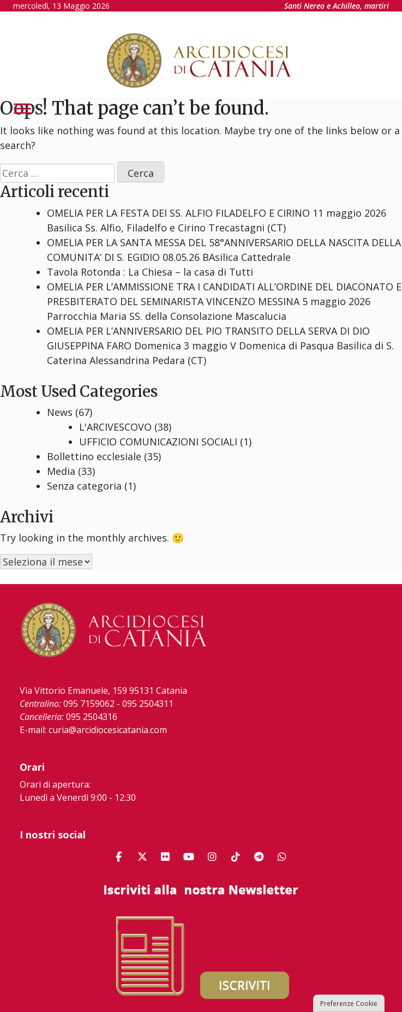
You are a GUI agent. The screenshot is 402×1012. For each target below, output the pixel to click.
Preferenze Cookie (348, 1003)
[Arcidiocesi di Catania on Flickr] (165, 856)
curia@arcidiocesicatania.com (108, 730)
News (60, 412)
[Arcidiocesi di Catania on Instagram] (212, 856)
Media (61, 471)
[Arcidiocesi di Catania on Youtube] (189, 856)
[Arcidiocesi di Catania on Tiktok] (235, 856)
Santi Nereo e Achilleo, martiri (336, 6)
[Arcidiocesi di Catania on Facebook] (119, 856)
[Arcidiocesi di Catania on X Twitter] (142, 856)
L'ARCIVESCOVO (115, 426)
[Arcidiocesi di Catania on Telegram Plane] (259, 856)
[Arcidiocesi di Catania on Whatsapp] (282, 856)
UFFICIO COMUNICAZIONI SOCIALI (158, 441)
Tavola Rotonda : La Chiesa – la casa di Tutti (150, 271)
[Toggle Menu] (22, 108)
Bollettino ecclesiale (94, 456)
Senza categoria (84, 485)
